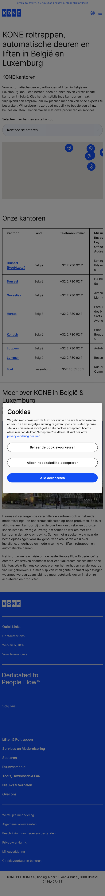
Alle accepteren (52, 478)
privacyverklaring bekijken (23, 436)
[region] (52, 448)
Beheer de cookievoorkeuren (52, 447)
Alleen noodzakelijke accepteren (52, 462)
